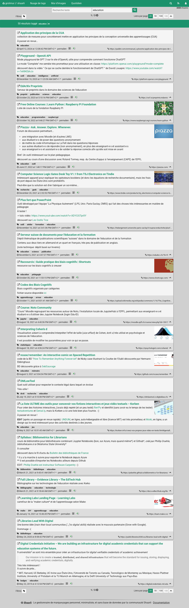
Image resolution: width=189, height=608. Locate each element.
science (45, 94)
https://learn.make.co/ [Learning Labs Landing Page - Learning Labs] (158, 514)
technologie (51, 488)
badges (23, 580)
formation (39, 224)
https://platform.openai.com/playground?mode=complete (132, 63)
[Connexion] (185, 3)
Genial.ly (40, 410)
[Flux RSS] (178, 3)
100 (161, 16)
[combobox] (112, 10)
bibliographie (26, 488)
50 (155, 16)
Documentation (161, 602)
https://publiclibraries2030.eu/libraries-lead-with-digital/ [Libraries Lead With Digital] (143, 537)
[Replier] (170, 79)
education (24, 45)
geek (34, 190)
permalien (42, 49)
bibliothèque (39, 469)
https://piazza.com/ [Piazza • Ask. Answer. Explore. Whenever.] (159, 167)
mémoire (36, 371)
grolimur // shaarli (13, 3)
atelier (29, 224)
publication (35, 94)
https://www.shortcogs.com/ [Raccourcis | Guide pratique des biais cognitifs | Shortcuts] (155, 278)
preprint (23, 94)
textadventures (25, 410)
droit (22, 393)
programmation (38, 117)
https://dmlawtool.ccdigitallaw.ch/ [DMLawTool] (153, 397)
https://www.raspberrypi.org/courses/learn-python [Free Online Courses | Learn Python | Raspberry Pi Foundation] (146, 120)
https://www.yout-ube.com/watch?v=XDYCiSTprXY (59, 215)
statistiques (25, 345)
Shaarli (28, 602)
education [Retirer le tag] (44, 24)
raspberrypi (53, 117)
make (22, 511)
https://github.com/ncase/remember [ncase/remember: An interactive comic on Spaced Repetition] (151, 374)
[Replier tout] (171, 16)
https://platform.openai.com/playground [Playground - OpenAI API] (150, 79)
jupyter (23, 319)
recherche (24, 190)
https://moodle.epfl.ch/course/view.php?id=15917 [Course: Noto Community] (146, 322)
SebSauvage (48, 366)
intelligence (43, 76)
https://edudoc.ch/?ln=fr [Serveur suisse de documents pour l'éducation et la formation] (157, 255)
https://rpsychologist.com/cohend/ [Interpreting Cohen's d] (152, 348)
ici (45, 292)
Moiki (149, 419)
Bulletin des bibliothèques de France (69, 453)
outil (22, 76)
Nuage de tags (38, 3)
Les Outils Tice (40, 220)
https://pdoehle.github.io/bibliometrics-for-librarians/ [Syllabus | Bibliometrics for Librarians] (145, 473)
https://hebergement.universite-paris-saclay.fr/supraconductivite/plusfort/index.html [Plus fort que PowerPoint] (145, 228)
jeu (33, 427)
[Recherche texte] (72, 10)
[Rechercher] (170, 3)
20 (150, 16)
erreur (38, 297)
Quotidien (76, 3)
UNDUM (66, 419)
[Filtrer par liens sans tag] (24, 16)
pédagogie (36, 274)
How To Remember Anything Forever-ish (54, 358)
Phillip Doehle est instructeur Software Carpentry (50, 464)
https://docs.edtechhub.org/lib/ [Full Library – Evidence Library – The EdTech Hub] (154, 491)
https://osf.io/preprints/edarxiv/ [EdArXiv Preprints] (154, 98)
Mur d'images (58, 3)
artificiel (54, 76)
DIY (29, 511)
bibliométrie (25, 469)
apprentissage (26, 297)
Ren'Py (97, 407)
